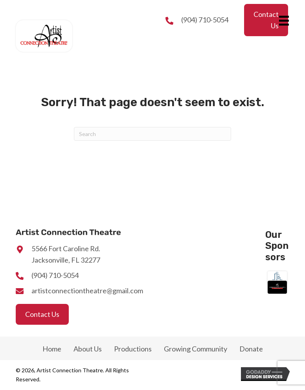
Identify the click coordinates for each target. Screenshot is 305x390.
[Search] (152, 134)
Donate (251, 348)
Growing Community (195, 348)
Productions (133, 348)
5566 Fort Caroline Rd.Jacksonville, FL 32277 (65, 254)
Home (51, 348)
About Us (87, 348)
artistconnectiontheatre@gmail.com (87, 290)
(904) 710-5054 (204, 19)
